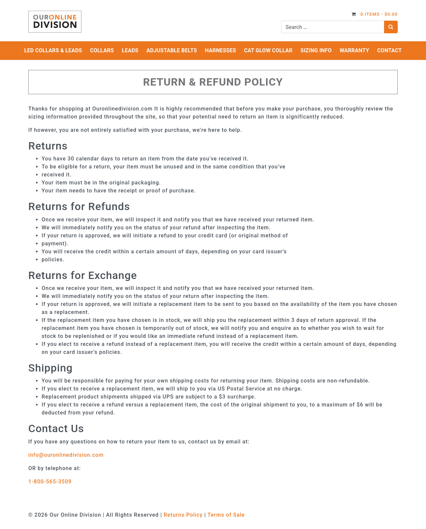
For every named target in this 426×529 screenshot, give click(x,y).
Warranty (354, 50)
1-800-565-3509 (50, 481)
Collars (102, 50)
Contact (389, 50)
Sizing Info (316, 50)
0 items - (379, 14)
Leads (130, 50)
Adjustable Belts (171, 50)
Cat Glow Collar (268, 50)
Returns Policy (183, 515)
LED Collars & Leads (53, 50)
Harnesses (220, 50)
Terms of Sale (226, 515)
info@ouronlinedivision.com (66, 455)
